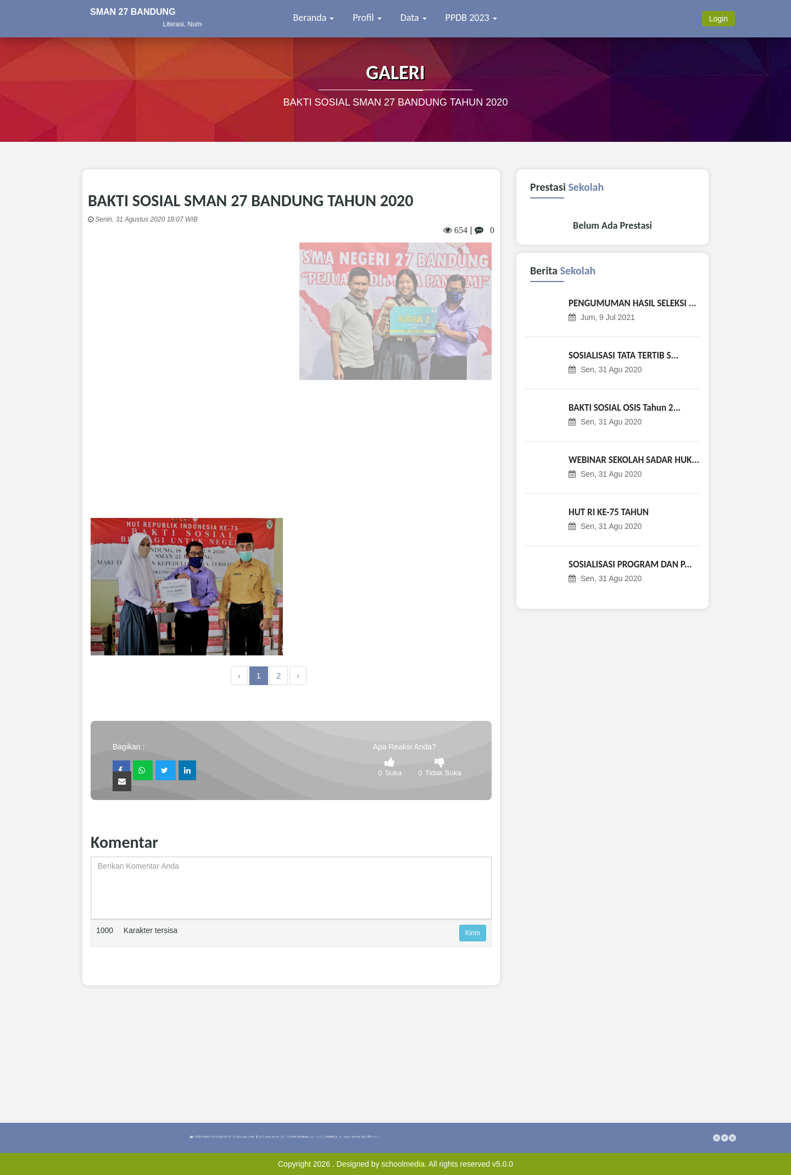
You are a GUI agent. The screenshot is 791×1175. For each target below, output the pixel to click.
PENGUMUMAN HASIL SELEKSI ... (632, 303)
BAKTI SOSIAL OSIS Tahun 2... (625, 407)
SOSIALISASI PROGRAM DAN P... (630, 564)
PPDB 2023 (471, 18)
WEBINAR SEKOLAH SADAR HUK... (634, 460)
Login (718, 18)
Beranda (314, 18)
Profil (367, 18)
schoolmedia (403, 1164)
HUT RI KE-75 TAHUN (609, 512)
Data (413, 18)
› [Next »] (298, 675)
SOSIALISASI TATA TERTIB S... (623, 355)
